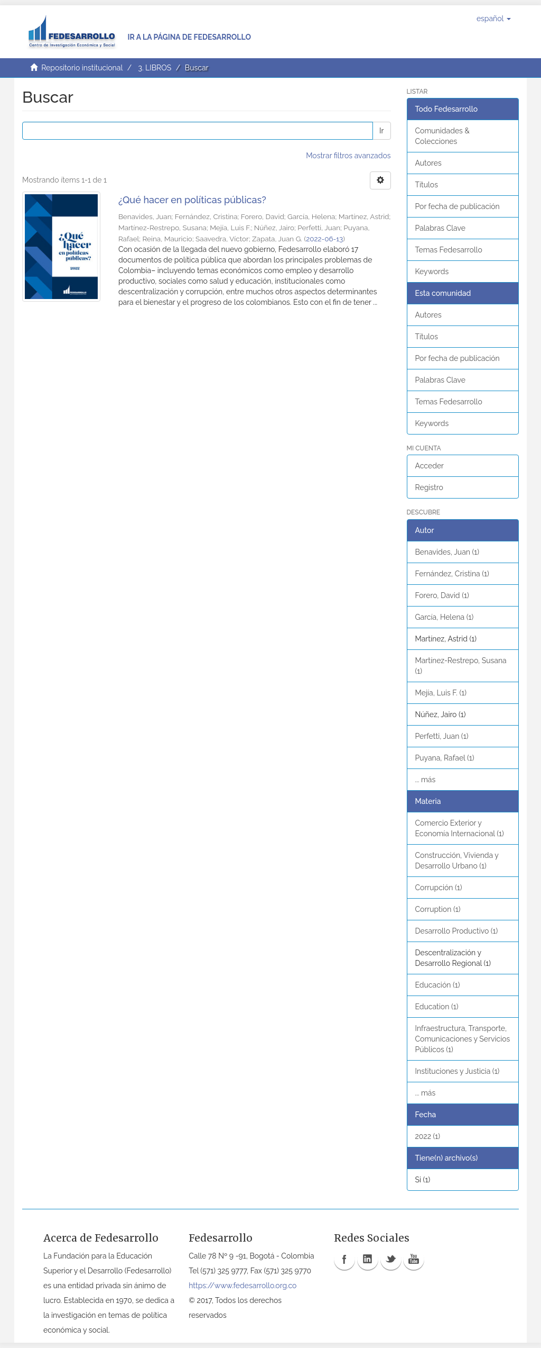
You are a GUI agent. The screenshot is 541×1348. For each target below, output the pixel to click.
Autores (428, 163)
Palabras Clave (440, 228)
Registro (429, 487)
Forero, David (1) (442, 595)
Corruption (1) (438, 909)
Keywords (432, 271)
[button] (494, 18)
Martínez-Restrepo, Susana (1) (461, 665)
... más (425, 779)
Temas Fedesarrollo (448, 250)
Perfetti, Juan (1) (442, 736)
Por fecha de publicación (457, 206)
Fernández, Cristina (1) (452, 573)
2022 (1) (428, 1136)
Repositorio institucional (82, 68)
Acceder (429, 466)
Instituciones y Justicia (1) (457, 1071)
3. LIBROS (154, 68)
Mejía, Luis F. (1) (441, 693)
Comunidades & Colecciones (442, 136)
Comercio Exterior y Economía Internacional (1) (459, 828)
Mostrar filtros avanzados (348, 155)
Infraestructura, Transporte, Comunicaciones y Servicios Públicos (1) (462, 1039)
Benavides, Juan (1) (447, 552)
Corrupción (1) (438, 887)
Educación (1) (437, 985)
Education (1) (437, 1006)
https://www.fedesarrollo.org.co (242, 1285)
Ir (381, 130)
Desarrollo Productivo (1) (456, 931)
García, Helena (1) (444, 617)
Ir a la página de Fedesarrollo (189, 37)
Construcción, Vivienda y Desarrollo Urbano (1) (457, 860)
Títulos (426, 184)
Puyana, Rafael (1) (444, 758)
